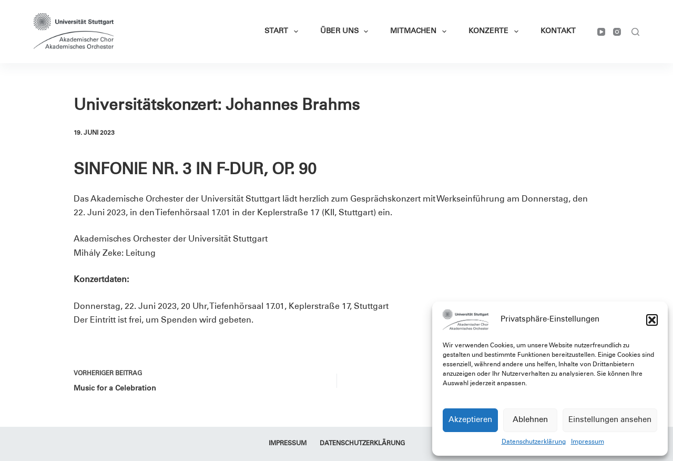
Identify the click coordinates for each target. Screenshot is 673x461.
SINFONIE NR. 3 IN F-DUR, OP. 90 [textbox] (195, 170)
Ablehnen (530, 420)
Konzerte (495, 31)
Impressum (587, 442)
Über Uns (346, 31)
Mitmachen (420, 31)
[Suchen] (635, 32)
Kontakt (558, 31)
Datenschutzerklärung (534, 442)
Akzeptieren (470, 420)
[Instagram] (617, 32)
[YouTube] (601, 32)
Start (283, 31)
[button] (652, 320)
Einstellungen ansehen (609, 420)
